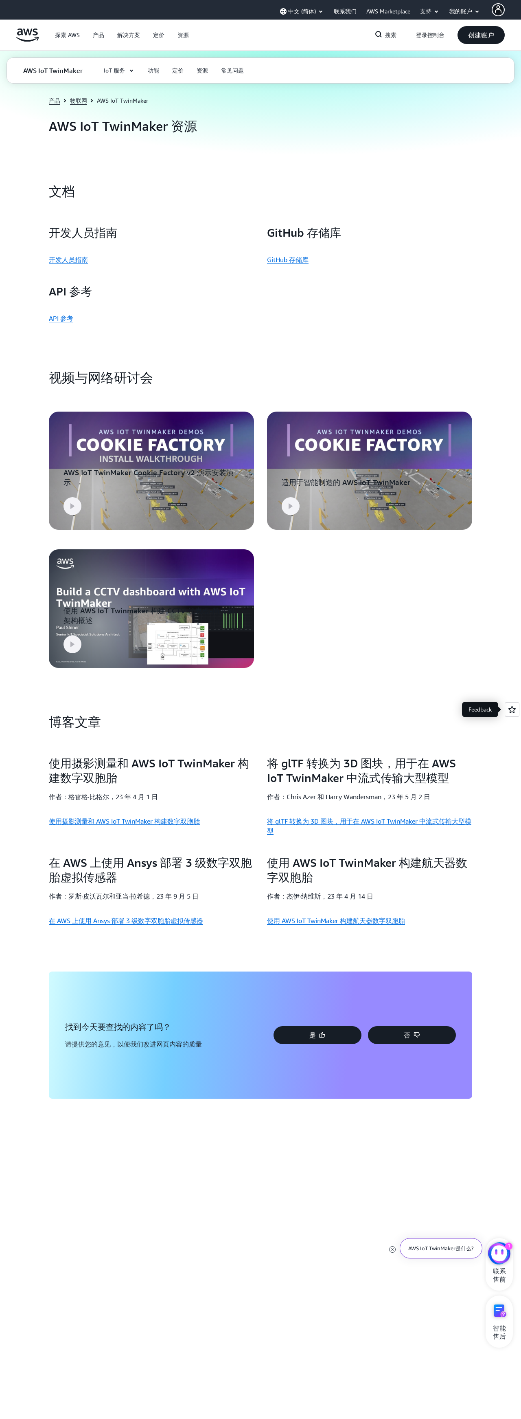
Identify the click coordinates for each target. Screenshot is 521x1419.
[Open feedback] (512, 709)
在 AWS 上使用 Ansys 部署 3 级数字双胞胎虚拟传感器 (126, 915)
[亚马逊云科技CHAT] (499, 1254)
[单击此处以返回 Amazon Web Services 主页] (27, 39)
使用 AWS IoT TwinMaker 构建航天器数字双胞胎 (336, 915)
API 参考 (61, 318)
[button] (67, 35)
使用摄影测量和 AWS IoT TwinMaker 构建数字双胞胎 (124, 815)
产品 (54, 100)
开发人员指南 (68, 260)
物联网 (78, 100)
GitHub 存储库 (288, 260)
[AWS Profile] (498, 9)
